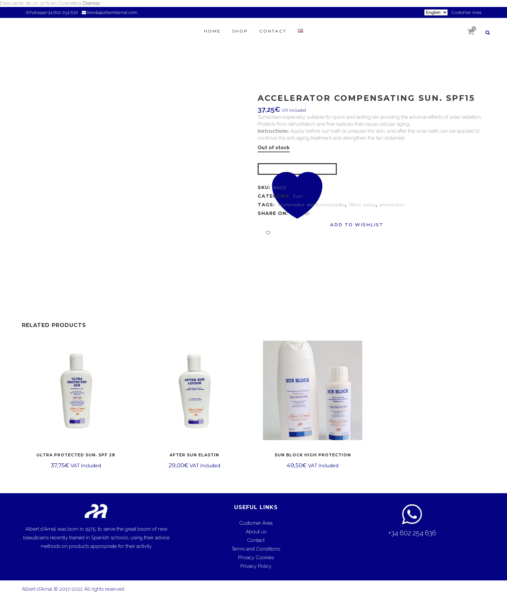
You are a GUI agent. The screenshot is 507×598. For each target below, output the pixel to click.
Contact (256, 540)
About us (256, 532)
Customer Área (256, 523)
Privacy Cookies (256, 558)
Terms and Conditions (255, 549)
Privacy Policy (256, 566)
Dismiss (91, 3)
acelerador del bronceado (311, 205)
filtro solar (362, 205)
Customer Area (467, 12)
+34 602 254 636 (62, 12)
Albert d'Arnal (37, 589)
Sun (298, 196)
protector (392, 205)
